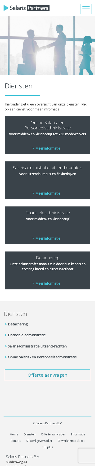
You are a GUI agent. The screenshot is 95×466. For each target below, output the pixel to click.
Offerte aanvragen (47, 375)
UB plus (47, 447)
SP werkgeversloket (39, 441)
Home (14, 434)
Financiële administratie (27, 335)
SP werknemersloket (71, 441)
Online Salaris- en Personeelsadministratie (42, 357)
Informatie (78, 434)
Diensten (15, 314)
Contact (15, 441)
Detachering (18, 324)
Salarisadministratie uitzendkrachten (37, 346)
